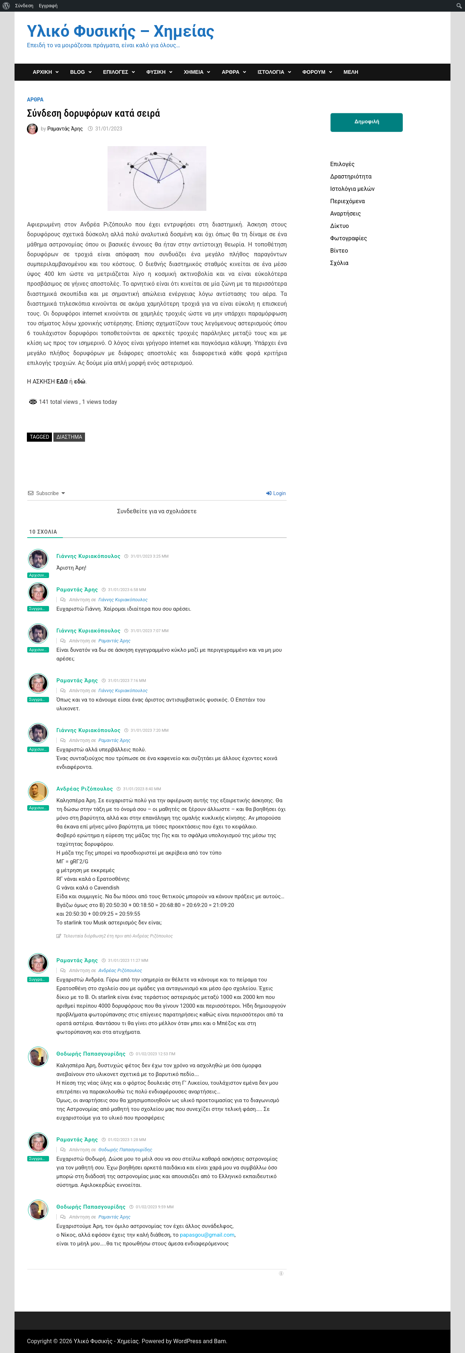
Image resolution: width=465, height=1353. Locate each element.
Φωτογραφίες (348, 238)
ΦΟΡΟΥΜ (314, 72)
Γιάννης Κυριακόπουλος (88, 556)
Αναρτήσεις (345, 213)
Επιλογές (342, 164)
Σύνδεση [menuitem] (24, 5)
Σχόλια (339, 263)
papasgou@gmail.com (207, 1235)
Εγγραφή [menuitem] (48, 5)
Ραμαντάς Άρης (65, 129)
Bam (220, 1341)
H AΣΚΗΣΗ (47, 381)
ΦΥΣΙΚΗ (156, 72)
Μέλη (351, 72)
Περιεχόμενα (347, 201)
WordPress (187, 1341)
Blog (77, 72)
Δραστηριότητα (351, 176)
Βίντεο (339, 250)
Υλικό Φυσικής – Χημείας (120, 31)
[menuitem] (6, 6)
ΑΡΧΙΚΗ (42, 72)
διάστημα (69, 437)
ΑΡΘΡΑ (230, 72)
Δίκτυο (339, 225)
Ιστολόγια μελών (352, 188)
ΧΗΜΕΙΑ (193, 72)
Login (276, 493)
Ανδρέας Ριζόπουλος (84, 789)
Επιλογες (115, 72)
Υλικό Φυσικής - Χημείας (106, 1341)
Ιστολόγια (271, 72)
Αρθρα (35, 100)
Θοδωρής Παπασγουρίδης (91, 1054)
